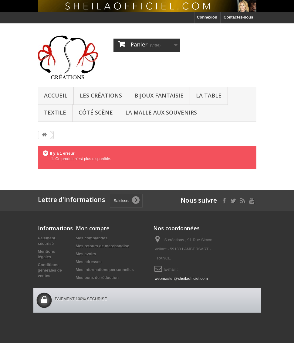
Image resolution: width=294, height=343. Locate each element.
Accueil (55, 95)
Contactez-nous (238, 17)
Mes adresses (89, 261)
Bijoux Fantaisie (159, 95)
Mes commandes (92, 238)
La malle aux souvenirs (161, 112)
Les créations (101, 95)
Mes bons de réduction (97, 277)
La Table (208, 95)
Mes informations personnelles (105, 269)
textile (55, 112)
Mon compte (93, 228)
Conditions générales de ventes (50, 270)
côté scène (96, 112)
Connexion (207, 17)
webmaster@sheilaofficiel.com (181, 278)
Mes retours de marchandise (102, 246)
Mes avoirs (86, 254)
